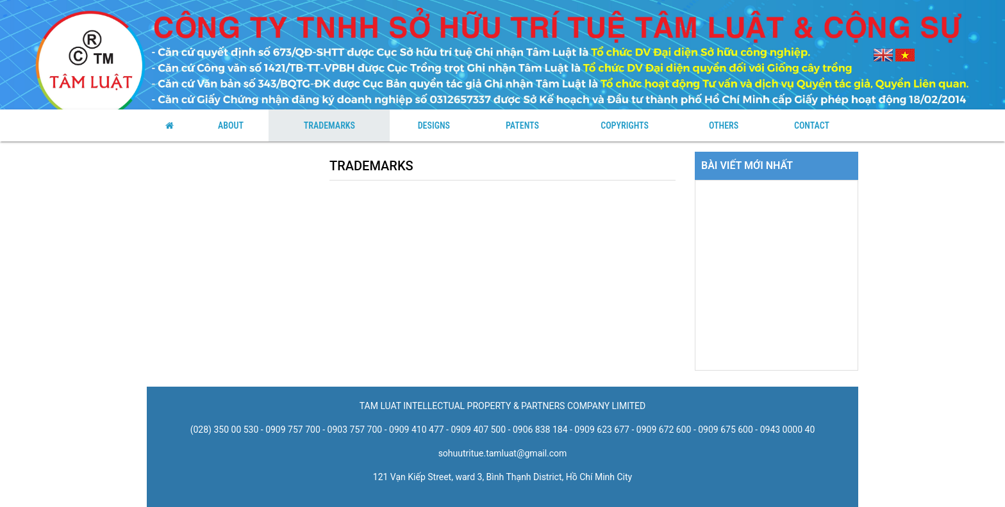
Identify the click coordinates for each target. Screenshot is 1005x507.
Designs (434, 125)
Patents (522, 125)
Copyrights (625, 125)
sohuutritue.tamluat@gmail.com (502, 453)
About (231, 125)
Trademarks (329, 125)
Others (723, 125)
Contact (811, 125)
